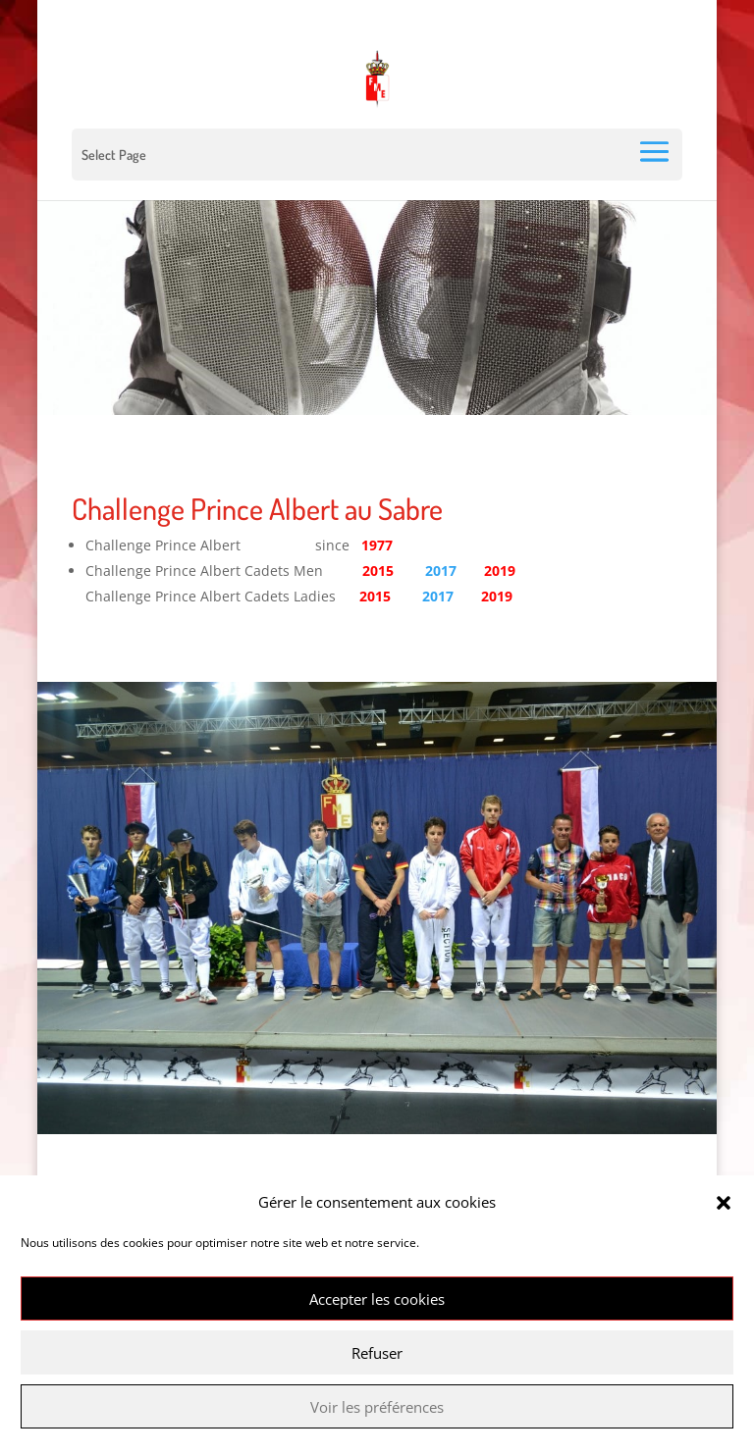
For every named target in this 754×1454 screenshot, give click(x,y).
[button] (723, 1203)
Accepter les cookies (377, 1299)
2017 (441, 570)
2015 (375, 596)
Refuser (377, 1353)
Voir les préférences (377, 1407)
